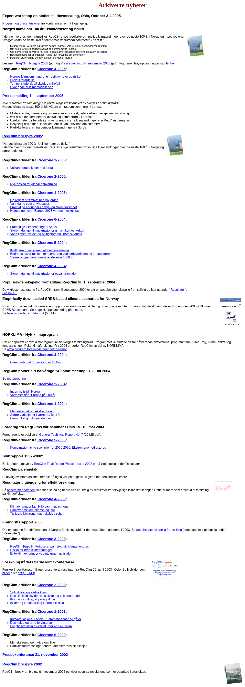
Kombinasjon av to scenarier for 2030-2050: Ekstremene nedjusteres (58, 447)
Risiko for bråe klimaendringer (31, 550)
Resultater (178, 289)
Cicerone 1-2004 (51, 404)
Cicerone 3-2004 (51, 355)
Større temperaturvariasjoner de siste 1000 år (42, 257)
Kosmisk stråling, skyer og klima (32, 599)
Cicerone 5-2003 (51, 440)
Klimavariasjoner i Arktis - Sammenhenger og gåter (45, 619)
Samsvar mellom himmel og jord (32, 510)
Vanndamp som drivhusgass (30, 203)
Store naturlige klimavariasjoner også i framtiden (43, 273)
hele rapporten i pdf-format (25, 313)
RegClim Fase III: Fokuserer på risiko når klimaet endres (49, 546)
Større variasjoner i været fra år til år (35, 414)
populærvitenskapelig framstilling (159, 529)
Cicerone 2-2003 (51, 585)
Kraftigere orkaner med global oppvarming (39, 250)
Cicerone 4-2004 (51, 266)
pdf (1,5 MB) (26, 573)
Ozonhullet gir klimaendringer (30, 418)
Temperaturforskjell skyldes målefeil (35, 83)
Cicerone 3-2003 (51, 539)
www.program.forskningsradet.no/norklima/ (37, 349)
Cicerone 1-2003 (51, 611)
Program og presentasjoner (21, 23)
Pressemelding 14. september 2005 (85, 63)
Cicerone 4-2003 (51, 499)
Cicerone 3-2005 (51, 160)
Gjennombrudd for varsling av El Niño (36, 362)
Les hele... (9, 293)
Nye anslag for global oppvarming (33, 184)
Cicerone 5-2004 (51, 243)
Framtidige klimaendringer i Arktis (33, 227)
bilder (6, 573)
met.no (77, 309)
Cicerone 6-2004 (51, 219)
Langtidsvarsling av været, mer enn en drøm (41, 626)
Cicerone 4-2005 (51, 69)
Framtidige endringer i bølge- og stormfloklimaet (43, 207)
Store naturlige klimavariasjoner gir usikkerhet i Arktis (47, 230)
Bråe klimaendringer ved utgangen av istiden (41, 553)
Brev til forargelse (22, 80)
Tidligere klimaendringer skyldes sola (36, 513)
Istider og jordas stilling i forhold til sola (37, 603)
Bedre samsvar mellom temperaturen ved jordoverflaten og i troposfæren (61, 253)
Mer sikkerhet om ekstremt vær (31, 411)
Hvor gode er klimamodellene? (31, 87)
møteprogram (16, 378)
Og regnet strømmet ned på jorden (34, 200)
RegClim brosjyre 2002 (22, 664)
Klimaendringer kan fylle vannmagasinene (39, 506)
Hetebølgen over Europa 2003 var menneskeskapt (45, 210)
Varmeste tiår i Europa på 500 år (32, 395)
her (172, 63)
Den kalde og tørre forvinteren (31, 622)
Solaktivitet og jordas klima (28, 592)
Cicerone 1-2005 (51, 193)
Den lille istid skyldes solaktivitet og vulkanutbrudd (45, 595)
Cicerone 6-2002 (51, 635)
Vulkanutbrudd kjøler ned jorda (31, 167)
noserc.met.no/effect (21, 490)
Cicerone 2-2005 (51, 176)
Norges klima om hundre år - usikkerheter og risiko (45, 76)
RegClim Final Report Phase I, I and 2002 (63, 463)
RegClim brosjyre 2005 (32, 63)
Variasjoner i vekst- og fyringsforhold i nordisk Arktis (46, 234)
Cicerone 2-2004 (51, 384)
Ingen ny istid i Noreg (25, 391)
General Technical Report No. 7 (61, 434)
